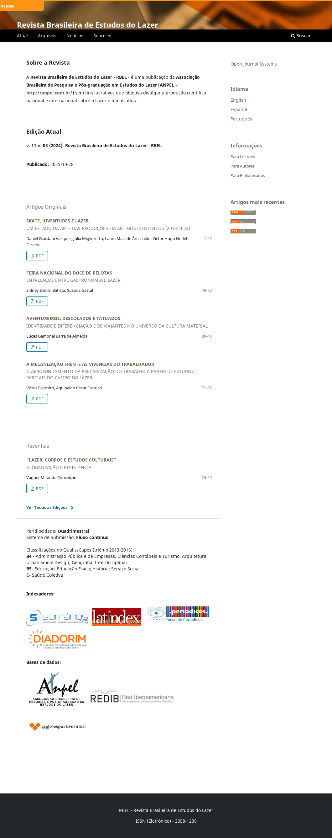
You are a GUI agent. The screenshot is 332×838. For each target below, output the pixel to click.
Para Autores (243, 166)
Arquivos (47, 36)
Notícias (74, 36)
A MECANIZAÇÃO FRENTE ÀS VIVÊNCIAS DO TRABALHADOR (119, 371)
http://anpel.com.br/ (49, 93)
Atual (22, 36)
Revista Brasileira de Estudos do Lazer (87, 24)
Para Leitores (243, 156)
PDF (39, 256)
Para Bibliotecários (248, 175)
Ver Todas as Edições (46, 507)
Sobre (100, 36)
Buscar (301, 36)
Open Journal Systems (254, 64)
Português (241, 119)
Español (239, 109)
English (238, 100)
